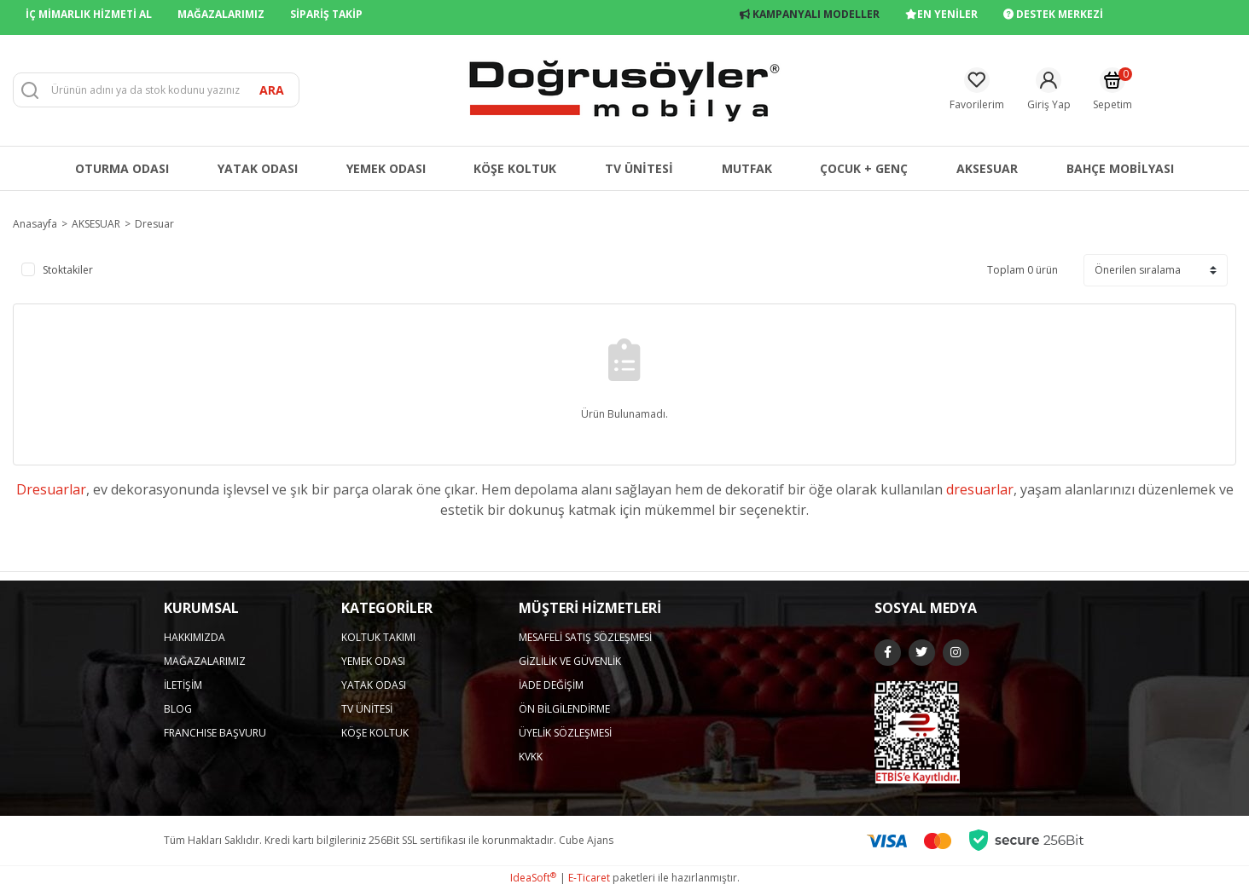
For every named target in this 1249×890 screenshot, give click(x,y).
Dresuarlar (51, 489)
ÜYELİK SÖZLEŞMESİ (565, 732)
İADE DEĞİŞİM (551, 685)
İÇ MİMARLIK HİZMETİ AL (89, 14)
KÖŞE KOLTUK (375, 732)
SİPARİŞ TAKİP (326, 14)
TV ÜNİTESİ (366, 709)
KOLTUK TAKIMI (378, 637)
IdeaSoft (533, 877)
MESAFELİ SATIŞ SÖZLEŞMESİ (585, 637)
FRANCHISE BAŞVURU (215, 732)
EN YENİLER (941, 14)
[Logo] (624, 89)
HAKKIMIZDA (194, 637)
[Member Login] (1049, 90)
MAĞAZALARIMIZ (220, 14)
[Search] (156, 89)
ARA (271, 90)
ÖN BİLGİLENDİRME (564, 709)
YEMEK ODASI (373, 661)
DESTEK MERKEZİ (1053, 14)
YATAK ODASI (373, 685)
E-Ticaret (589, 877)
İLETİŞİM (183, 685)
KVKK (531, 756)
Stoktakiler (68, 270)
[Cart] (1112, 90)
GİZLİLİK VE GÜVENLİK (570, 661)
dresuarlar (980, 489)
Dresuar (154, 224)
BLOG (178, 709)
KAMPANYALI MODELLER (810, 14)
